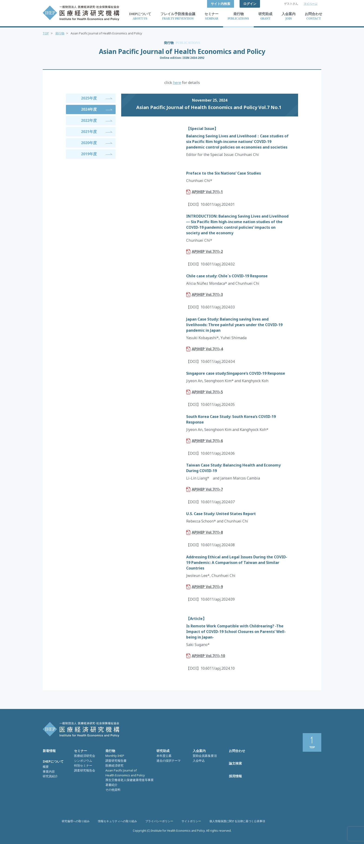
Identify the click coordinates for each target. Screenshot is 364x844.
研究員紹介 (50, 776)
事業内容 (49, 771)
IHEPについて (53, 761)
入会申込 (199, 760)
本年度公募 (164, 756)
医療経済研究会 (84, 756)
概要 (46, 767)
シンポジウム (83, 760)
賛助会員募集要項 (205, 756)
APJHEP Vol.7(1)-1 (207, 191)
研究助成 (162, 750)
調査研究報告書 (116, 760)
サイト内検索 (220, 3)
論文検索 (235, 763)
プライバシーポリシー (159, 821)
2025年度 (89, 98)
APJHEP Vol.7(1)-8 (207, 532)
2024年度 (89, 109)
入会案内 (199, 750)
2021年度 (89, 131)
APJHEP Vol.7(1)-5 (207, 391)
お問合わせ (237, 750)
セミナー (80, 750)
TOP (46, 33)
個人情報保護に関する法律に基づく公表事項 (237, 821)
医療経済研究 (114, 765)
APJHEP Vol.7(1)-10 (208, 655)
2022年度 (89, 120)
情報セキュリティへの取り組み (117, 821)
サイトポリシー (191, 821)
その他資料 (112, 790)
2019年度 (89, 153)
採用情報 (235, 776)
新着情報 (49, 750)
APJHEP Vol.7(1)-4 (207, 348)
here (177, 82)
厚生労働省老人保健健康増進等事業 (129, 780)
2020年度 (89, 142)
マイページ (311, 4)
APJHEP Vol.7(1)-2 (207, 251)
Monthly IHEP (114, 756)
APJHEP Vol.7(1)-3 (207, 294)
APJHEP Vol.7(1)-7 (207, 489)
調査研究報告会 (84, 770)
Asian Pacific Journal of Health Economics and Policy (125, 772)
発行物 (59, 33)
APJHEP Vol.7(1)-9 (207, 586)
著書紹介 (111, 785)
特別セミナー (83, 765)
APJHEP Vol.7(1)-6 (207, 440)
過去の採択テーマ (168, 760)
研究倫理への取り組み (76, 821)
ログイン (249, 3)
